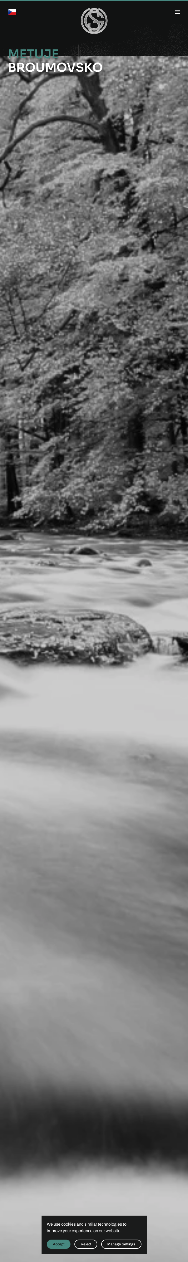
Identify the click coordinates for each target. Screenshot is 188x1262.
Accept (58, 1244)
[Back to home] (94, 21)
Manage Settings (121, 1244)
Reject (86, 1244)
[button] (177, 12)
